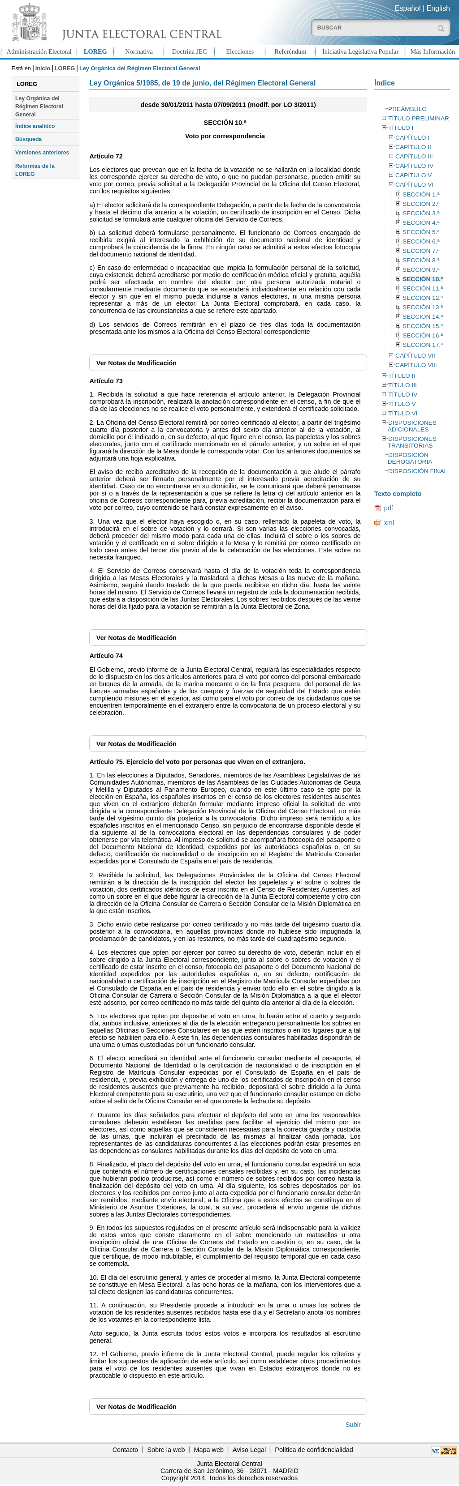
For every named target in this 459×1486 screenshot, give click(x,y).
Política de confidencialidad (314, 1449)
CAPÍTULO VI (414, 184)
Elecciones (240, 51)
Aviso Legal (249, 1449)
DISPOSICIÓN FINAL (417, 471)
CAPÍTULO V (413, 175)
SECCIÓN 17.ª (423, 345)
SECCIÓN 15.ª (423, 326)
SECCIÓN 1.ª (421, 194)
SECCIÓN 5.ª (421, 232)
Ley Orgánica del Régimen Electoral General (39, 106)
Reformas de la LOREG (35, 170)
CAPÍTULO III (414, 156)
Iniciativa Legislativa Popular (360, 51)
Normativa (139, 51)
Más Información (433, 51)
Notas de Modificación (136, 363)
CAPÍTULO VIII (416, 365)
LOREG (95, 51)
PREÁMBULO (407, 109)
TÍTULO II (401, 375)
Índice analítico (35, 126)
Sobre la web (166, 1449)
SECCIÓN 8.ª (421, 260)
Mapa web (209, 1449)
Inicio (42, 68)
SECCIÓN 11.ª (423, 288)
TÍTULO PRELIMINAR (418, 118)
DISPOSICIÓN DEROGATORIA (410, 458)
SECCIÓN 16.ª (423, 335)
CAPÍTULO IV (414, 165)
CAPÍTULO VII (415, 355)
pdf (388, 508)
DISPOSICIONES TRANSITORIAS (412, 442)
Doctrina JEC (189, 51)
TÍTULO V (402, 404)
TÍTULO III (402, 385)
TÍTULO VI (402, 413)
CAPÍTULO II (413, 147)
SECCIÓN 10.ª (423, 279)
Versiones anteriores (42, 152)
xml (389, 522)
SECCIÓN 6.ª (421, 241)
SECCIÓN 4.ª (421, 222)
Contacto (126, 1449)
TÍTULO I (400, 127)
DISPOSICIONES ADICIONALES (412, 426)
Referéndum (290, 51)
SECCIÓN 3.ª (421, 213)
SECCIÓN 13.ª (423, 307)
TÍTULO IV (402, 394)
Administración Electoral (39, 51)
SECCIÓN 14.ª (423, 316)
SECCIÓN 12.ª (423, 298)
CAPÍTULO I (412, 137)
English (438, 8)
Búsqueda (28, 139)
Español (408, 8)
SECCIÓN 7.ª (421, 251)
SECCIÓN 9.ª (421, 269)
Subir (353, 1424)
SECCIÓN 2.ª (421, 204)
